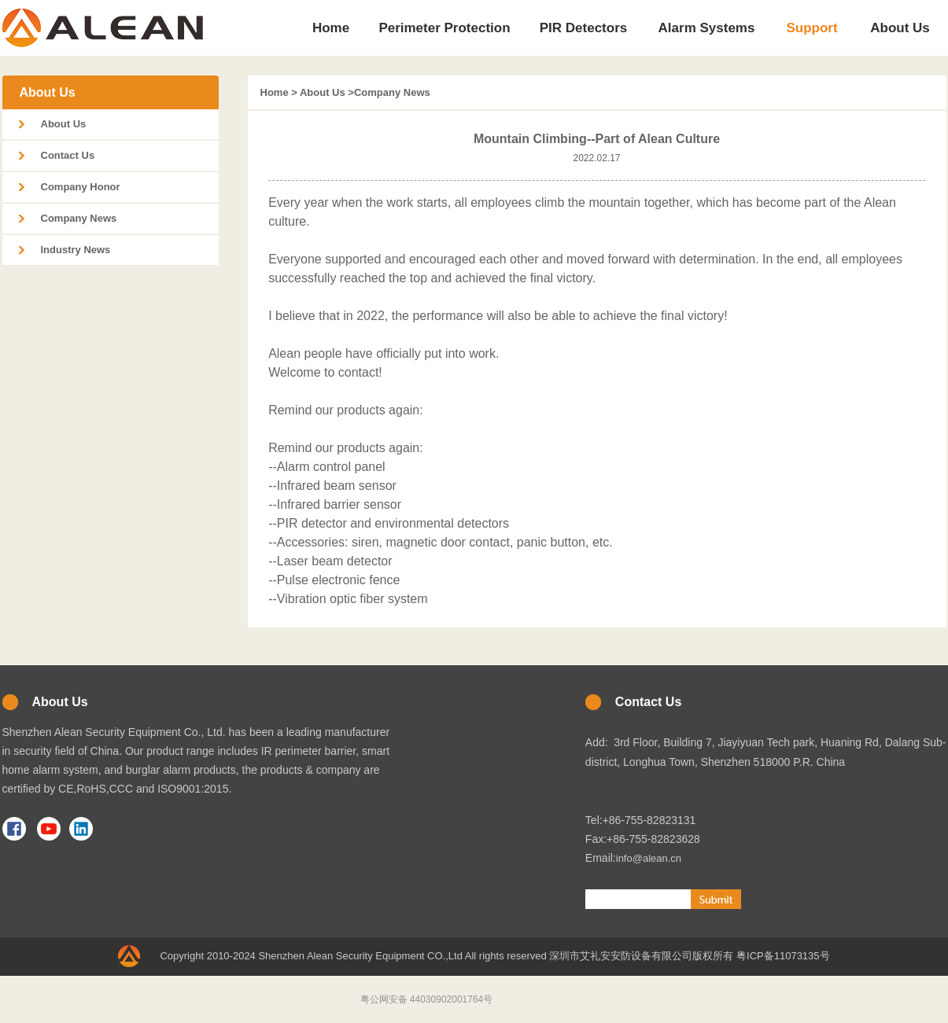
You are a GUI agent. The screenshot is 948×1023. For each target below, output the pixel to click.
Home (274, 92)
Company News (79, 218)
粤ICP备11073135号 (783, 956)
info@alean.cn (648, 858)
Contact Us (68, 155)
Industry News (76, 250)
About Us (64, 124)
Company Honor (80, 187)
